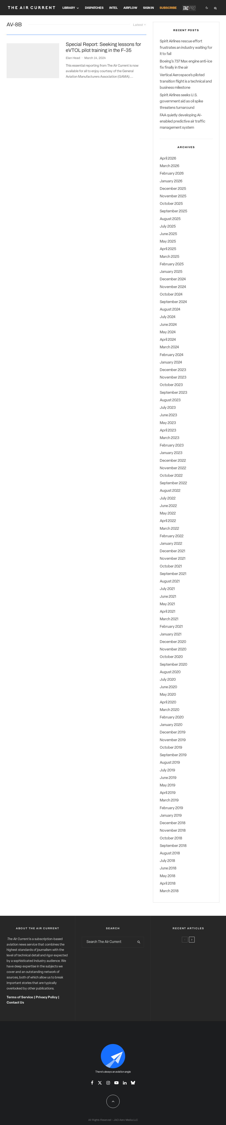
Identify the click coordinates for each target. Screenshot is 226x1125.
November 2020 (173, 649)
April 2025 (168, 249)
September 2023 (173, 393)
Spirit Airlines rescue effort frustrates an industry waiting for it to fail (186, 48)
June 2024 (168, 325)
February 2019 (171, 808)
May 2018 (167, 876)
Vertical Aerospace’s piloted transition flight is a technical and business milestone (186, 81)
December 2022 (173, 461)
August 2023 (170, 400)
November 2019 (173, 740)
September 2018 (173, 846)
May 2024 (168, 332)
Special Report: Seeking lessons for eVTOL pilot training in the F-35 (103, 47)
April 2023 (168, 430)
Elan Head (73, 58)
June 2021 (168, 597)
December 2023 (173, 370)
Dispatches (94, 8)
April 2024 (168, 340)
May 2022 (168, 513)
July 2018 (167, 861)
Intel (113, 8)
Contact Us (15, 1002)
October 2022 (171, 476)
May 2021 (167, 604)
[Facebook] (92, 1083)
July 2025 (168, 226)
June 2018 (168, 868)
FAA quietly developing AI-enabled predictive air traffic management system (182, 121)
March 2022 (169, 529)
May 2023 (168, 423)
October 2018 (171, 838)
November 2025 (173, 196)
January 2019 (171, 816)
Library (68, 8)
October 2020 (171, 657)
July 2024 (167, 317)
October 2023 (171, 385)
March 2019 (169, 800)
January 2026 (171, 181)
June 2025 (168, 234)
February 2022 (171, 536)
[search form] (108, 942)
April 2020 (168, 702)
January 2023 (171, 453)
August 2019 (170, 763)
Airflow (130, 8)
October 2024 (171, 294)
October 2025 (171, 204)
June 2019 (168, 778)
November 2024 (173, 287)
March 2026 (169, 166)
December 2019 (172, 732)
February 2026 (172, 173)
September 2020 (173, 665)
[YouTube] (116, 1083)
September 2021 (173, 574)
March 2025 (169, 257)
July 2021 (167, 589)
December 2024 (173, 279)
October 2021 (171, 566)
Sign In (148, 8)
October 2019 (171, 748)
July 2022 (167, 498)
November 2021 (172, 559)
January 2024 (171, 362)
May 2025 (168, 241)
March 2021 (169, 619)
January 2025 (171, 272)
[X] (100, 1083)
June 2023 (168, 415)
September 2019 (173, 755)
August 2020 (170, 672)
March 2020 (169, 710)
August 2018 (170, 853)
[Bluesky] (133, 1083)
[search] (139, 942)
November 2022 (173, 468)
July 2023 (168, 408)
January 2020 (171, 725)
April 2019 (167, 793)
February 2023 (172, 445)
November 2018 (173, 831)
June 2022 (168, 506)
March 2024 (169, 347)
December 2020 (173, 642)
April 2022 (168, 521)
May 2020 (168, 695)
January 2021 (170, 634)
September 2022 (173, 483)
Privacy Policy (46, 997)
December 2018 (172, 823)
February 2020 (172, 717)
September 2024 (173, 302)
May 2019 (167, 785)
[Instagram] (108, 1083)
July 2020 (168, 680)
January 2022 (171, 544)
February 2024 (171, 355)
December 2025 (173, 189)
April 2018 (167, 884)
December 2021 (172, 551)
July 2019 (167, 770)
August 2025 (170, 219)
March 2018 (169, 891)
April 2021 (167, 612)
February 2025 (172, 264)
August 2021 (170, 581)
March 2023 (169, 438)
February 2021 (171, 627)
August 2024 (170, 309)
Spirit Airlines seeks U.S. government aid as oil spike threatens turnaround (181, 101)
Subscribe (168, 8)
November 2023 (173, 377)
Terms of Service (20, 997)
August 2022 (170, 491)
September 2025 (173, 211)
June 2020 (168, 687)
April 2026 (168, 158)
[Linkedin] (125, 1083)
